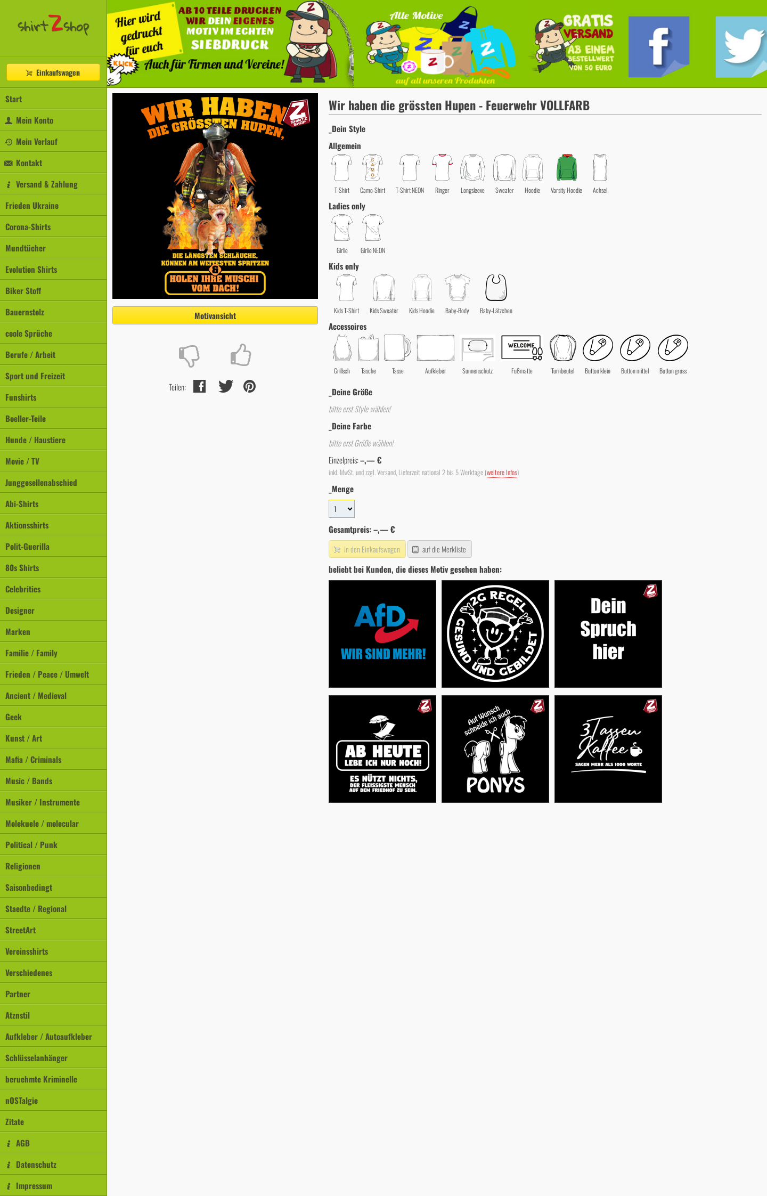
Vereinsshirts (26, 951)
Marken (17, 631)
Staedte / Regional (36, 908)
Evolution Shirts (31, 269)
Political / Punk (31, 844)
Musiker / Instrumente (42, 802)
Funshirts (20, 397)
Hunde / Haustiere (35, 439)
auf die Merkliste (439, 549)
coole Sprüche (28, 333)
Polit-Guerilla (27, 546)
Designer (20, 610)
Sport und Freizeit (35, 375)
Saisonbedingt (28, 887)
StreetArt (20, 929)
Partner (17, 993)
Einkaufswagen (52, 72)
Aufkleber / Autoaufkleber (48, 1036)
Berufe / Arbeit (30, 354)
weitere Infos (502, 472)
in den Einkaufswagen (366, 549)
